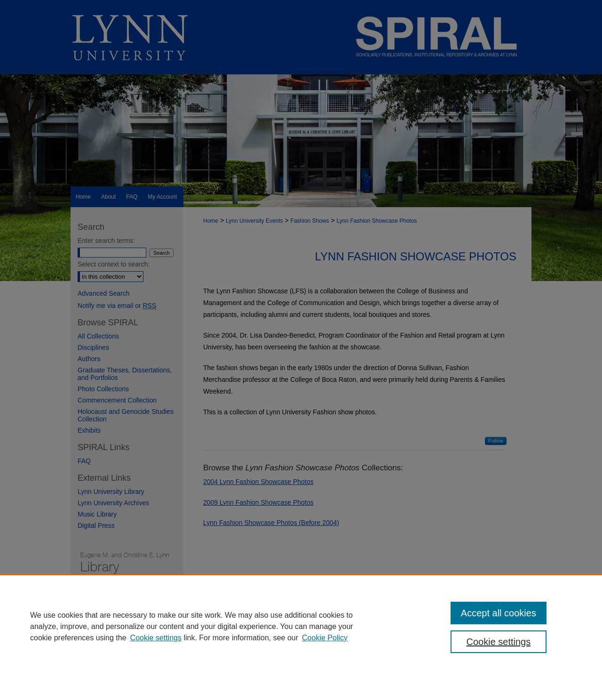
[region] (301, 626)
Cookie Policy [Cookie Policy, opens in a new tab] (325, 638)
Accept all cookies (498, 613)
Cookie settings (156, 638)
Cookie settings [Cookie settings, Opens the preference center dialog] (499, 642)
